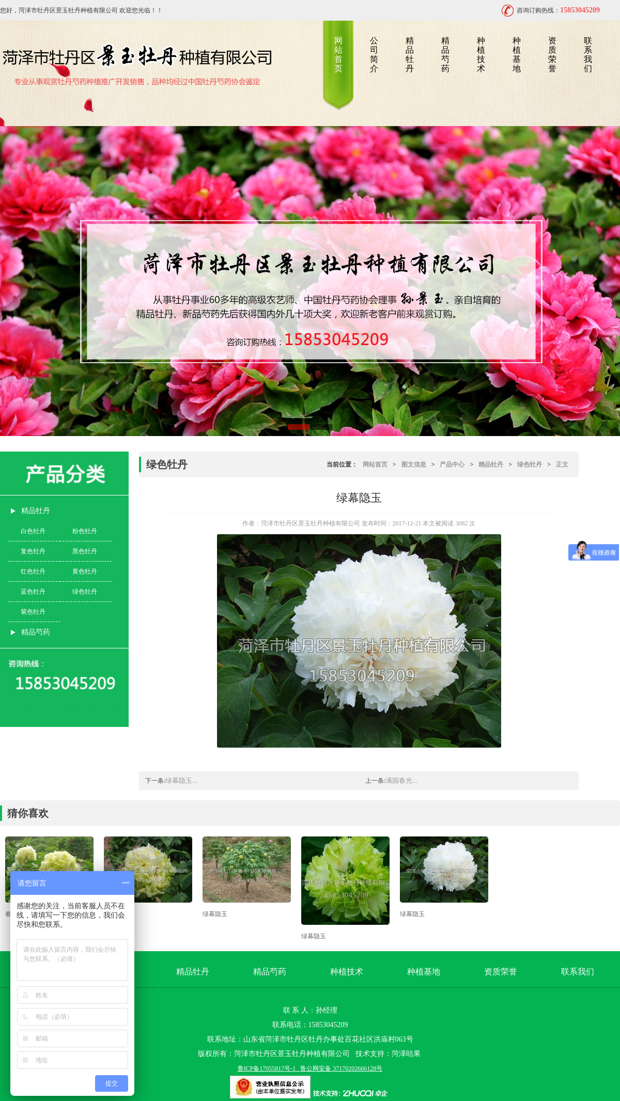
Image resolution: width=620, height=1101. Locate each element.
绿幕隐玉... (181, 780)
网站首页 (338, 54)
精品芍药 (445, 54)
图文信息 (413, 464)
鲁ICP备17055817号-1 (267, 1068)
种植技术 (481, 54)
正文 (562, 464)
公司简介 (374, 54)
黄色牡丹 (84, 571)
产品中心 (452, 464)
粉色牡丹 (84, 531)
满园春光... (401, 780)
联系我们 (588, 54)
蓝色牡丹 (33, 591)
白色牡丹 (33, 531)
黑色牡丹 (84, 551)
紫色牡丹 (33, 611)
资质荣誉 (552, 54)
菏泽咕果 (406, 1054)
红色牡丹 (33, 571)
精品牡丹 (410, 54)
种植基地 (517, 54)
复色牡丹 (33, 551)
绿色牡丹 (84, 591)
